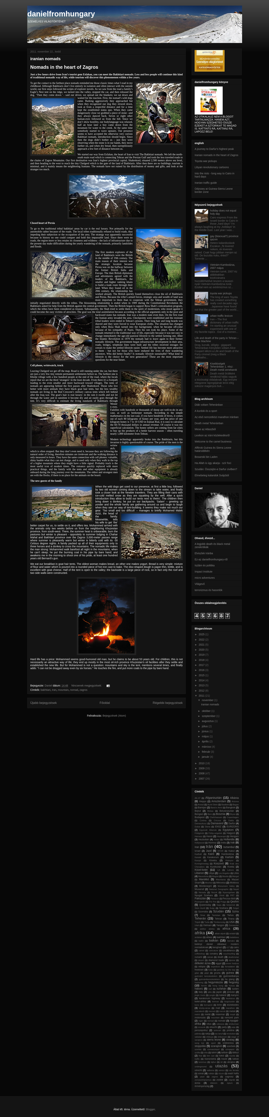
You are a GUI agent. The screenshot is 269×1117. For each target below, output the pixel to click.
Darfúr (231, 823)
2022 (202, 639)
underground (200, 1066)
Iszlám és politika (205, 565)
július (205, 726)
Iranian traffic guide (206, 182)
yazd (202, 1077)
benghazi (217, 947)
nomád (221, 1020)
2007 (202, 778)
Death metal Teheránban (209, 423)
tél (221, 1062)
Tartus (230, 915)
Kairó (211, 853)
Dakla (231, 820)
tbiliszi (235, 1052)
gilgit (206, 973)
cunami (198, 957)
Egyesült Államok (208, 830)
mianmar (220, 1014)
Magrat (215, 876)
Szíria (235, 911)
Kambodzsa (228, 854)
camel (201, 950)
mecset (211, 1011)
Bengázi (199, 814)
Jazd (209, 850)
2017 (202, 665)
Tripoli (197, 922)
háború (199, 988)
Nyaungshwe (229, 892)
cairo (236, 947)
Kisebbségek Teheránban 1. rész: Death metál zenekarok (223, 366)
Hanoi (209, 836)
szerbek (231, 1046)
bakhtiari (45, 689)
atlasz (209, 937)
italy (201, 992)
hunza (231, 986)
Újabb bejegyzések (43, 703)
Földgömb (199, 833)
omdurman (234, 1024)
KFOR (220, 851)
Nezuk (214, 892)
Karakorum (213, 857)
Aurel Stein (213, 804)
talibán (224, 1052)
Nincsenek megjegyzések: (87, 685)
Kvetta (231, 866)
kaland (222, 995)
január (206, 756)
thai (200, 1056)
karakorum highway (209, 998)
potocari (217, 1030)
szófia (197, 1052)
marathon (230, 1008)
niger (200, 1021)
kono (197, 1005)
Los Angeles (224, 873)
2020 (202, 649)
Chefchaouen (216, 817)
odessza (220, 1024)
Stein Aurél (200, 908)
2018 (202, 659)
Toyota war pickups (206, 161)
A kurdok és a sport (206, 410)
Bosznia (220, 813)
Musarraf (199, 889)
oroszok (201, 1027)
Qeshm (234, 901)
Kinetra (213, 860)
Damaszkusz (201, 823)
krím (219, 1005)
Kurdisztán (215, 866)
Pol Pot (212, 902)
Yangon (220, 925)
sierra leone (214, 1039)
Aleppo (202, 801)
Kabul (231, 851)
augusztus (208, 721)
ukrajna (231, 1062)
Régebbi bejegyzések (168, 703)
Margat (235, 876)
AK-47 (197, 798)
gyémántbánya (231, 976)
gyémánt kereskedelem (206, 976)
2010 (202, 763)
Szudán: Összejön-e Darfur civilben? (216, 469)
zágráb (232, 1080)
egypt (219, 963)
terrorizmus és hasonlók (208, 590)
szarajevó (216, 1046)
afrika (200, 933)
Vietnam (207, 925)
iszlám (235, 989)
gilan (197, 973)
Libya (211, 873)
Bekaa (210, 811)
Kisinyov (229, 860)
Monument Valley (226, 886)
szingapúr (230, 1049)
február (206, 751)
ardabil (232, 933)
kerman (215, 1001)
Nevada (202, 892)
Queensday (205, 905)
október (206, 710)
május (205, 736)
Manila (225, 876)
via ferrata (234, 1070)
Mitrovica (220, 882)
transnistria (210, 1059)
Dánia (207, 827)
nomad (74, 689)
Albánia (234, 797)
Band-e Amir (216, 807)
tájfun (213, 1062)
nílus (208, 1024)
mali (218, 1008)
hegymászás (215, 982)
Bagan (236, 804)
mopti (232, 1014)
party (224, 1027)
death (221, 957)
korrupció (208, 1005)
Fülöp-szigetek (215, 833)
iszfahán (221, 988)
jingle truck (200, 995)
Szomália (203, 911)
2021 (202, 644)
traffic (197, 1059)
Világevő (200, 583)
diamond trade (216, 960)
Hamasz (198, 836)
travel (224, 1059)
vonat (201, 1073)
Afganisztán (213, 798)
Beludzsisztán (226, 811)
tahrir (214, 1052)
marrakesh (200, 1011)
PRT (232, 895)
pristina (230, 1030)
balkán (213, 940)
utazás (221, 1066)
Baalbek (225, 804)
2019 (202, 654)
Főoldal (105, 703)
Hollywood (199, 843)
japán (219, 992)
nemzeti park (232, 1017)
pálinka (198, 1034)
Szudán (218, 911)
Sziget (236, 908)
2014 (202, 680)
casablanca (229, 950)
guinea (230, 972)
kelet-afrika (200, 1001)
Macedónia (203, 876)
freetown (199, 969)
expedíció (215, 966)
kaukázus (230, 998)
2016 (202, 670)
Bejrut (198, 811)
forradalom (230, 966)
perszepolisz (201, 1030)
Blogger (150, 1109)
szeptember (209, 716)
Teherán (200, 918)
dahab (210, 957)
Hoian (216, 839)
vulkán (211, 1073)
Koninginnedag (202, 864)
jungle (212, 995)
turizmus (202, 1062)
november (208, 700)
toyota (232, 1056)
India (223, 842)
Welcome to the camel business (213, 441)
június (205, 731)
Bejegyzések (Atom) (114, 715)
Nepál (236, 889)
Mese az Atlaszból (205, 429)
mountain (63, 689)
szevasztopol (213, 1049)
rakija (208, 1033)
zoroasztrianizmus (203, 1080)
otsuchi (213, 1027)
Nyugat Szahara (204, 895)
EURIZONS (233, 826)
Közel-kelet (201, 869)
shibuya (210, 1037)
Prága (223, 902)
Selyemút (230, 905)
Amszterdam (218, 801)
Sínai (202, 915)
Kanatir (198, 857)
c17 (228, 947)
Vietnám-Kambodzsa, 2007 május (222, 266)
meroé (222, 1011)
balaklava (234, 937)
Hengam (234, 836)
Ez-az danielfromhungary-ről (211, 559)
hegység (234, 982)
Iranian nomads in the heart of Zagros (216, 155)
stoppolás (200, 1046)
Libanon (199, 872)
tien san (211, 1056)
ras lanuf (219, 1034)
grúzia (217, 973)
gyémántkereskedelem (209, 979)
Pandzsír (215, 898)
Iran (54, 689)
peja (233, 1027)
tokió (221, 1055)
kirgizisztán (229, 1001)
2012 (202, 690)
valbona (210, 1070)
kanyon (235, 995)
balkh (201, 941)
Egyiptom (228, 829)
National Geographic (219, 889)
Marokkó (204, 879)
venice (222, 1070)
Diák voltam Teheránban (209, 404)
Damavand (217, 823)
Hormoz (212, 842)
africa (226, 928)
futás (210, 970)
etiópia (201, 966)
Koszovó (219, 863)
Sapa (219, 905)
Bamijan (202, 807)
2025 (202, 634)
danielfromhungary (61, 14)
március (207, 746)
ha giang (230, 979)
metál (208, 1014)
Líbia (236, 873)
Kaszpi (198, 860)
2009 (202, 768)
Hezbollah (204, 839)
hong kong (218, 986)
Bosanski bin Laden (206, 456)
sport (213, 1043)
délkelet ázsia (203, 963)
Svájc (212, 908)
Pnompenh (200, 902)
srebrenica (228, 1043)
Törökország (219, 922)
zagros (83, 689)
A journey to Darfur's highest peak (214, 148)
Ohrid (221, 895)
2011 (202, 695)
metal (232, 1011)
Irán (209, 846)
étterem (213, 1083)
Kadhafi (198, 854)
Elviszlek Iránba (204, 553)
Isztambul (229, 847)
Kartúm (229, 857)
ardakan (198, 937)
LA (218, 870)
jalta (210, 992)
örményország (202, 1086)
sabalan (198, 1037)
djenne (232, 960)
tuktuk (235, 1059)
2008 (202, 773)
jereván (231, 992)
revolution (231, 1034)
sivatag (230, 1039)
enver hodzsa (232, 963)
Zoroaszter (234, 925)
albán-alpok (220, 933)
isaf (210, 989)
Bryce (233, 814)
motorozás (200, 1017)
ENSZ (218, 826)
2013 (202, 685)
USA (232, 921)
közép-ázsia (204, 1008)
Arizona (235, 801)
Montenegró (205, 886)
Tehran (218, 918)
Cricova (217, 820)
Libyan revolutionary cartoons (212, 167)
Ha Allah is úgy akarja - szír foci (213, 463)
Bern (210, 814)
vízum (221, 1073)
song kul (199, 1043)
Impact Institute (203, 571)
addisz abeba (207, 929)
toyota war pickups (221, 293)
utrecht (198, 1070)
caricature (213, 950)
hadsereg (199, 982)
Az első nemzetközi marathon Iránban (217, 417)
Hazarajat (221, 836)
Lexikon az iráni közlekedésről (212, 435)
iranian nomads (45, 58)
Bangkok (230, 807)
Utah (197, 925)
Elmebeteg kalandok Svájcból (212, 475)
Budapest (200, 817)
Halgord (231, 833)
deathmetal (233, 957)
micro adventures (205, 577)
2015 (202, 675)
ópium (230, 1083)
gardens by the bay (226, 970)
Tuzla (206, 922)
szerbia (198, 1049)
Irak (232, 842)
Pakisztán (200, 898)
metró (197, 1014)
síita (206, 1052)
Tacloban (216, 915)
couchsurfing (229, 954)
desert (201, 960)
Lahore (230, 870)
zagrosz (229, 1076)
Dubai (197, 827)
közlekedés (233, 1005)
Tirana (231, 918)
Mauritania (221, 879)
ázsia (197, 1083)
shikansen (222, 1037)
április (205, 741)
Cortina (203, 820)
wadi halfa (233, 1073)
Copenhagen (233, 817)
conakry (214, 953)
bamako (231, 941)
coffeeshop (200, 954)
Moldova (234, 882)
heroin (204, 986)
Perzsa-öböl (229, 898)
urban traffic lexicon (221, 315)
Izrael (197, 851)
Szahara (223, 908)
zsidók (220, 1080)
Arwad (201, 804)
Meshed (209, 883)
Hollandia (229, 839)
